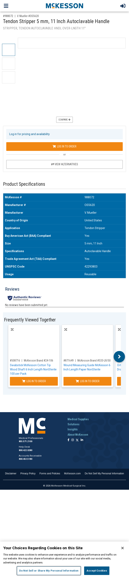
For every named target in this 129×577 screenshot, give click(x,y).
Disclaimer (10, 473)
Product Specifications (24, 184)
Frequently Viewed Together (30, 319)
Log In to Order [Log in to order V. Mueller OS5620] (64, 146)
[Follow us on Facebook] (68, 440)
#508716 (15, 360)
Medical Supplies (78, 419)
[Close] (122, 548)
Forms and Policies (49, 473)
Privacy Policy (28, 473)
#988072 (8, 16)
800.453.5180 (25, 459)
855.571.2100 (25, 441)
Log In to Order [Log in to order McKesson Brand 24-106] (34, 381)
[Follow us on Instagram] (72, 440)
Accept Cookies (97, 570)
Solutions (73, 424)
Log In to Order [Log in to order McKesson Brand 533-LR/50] (87, 381)
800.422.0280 (25, 450)
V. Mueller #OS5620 (28, 16)
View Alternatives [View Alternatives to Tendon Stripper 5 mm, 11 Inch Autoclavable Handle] (64, 164)
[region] (64, 559)
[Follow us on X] (77, 440)
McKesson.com (72, 473)
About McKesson (78, 434)
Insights (73, 429)
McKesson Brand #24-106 (38, 360)
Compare (64, 119)
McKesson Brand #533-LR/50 (94, 360)
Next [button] (119, 357)
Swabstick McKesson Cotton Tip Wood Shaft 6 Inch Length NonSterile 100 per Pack (33, 369)
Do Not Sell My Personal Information (104, 473)
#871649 (68, 360)
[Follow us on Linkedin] (82, 440)
